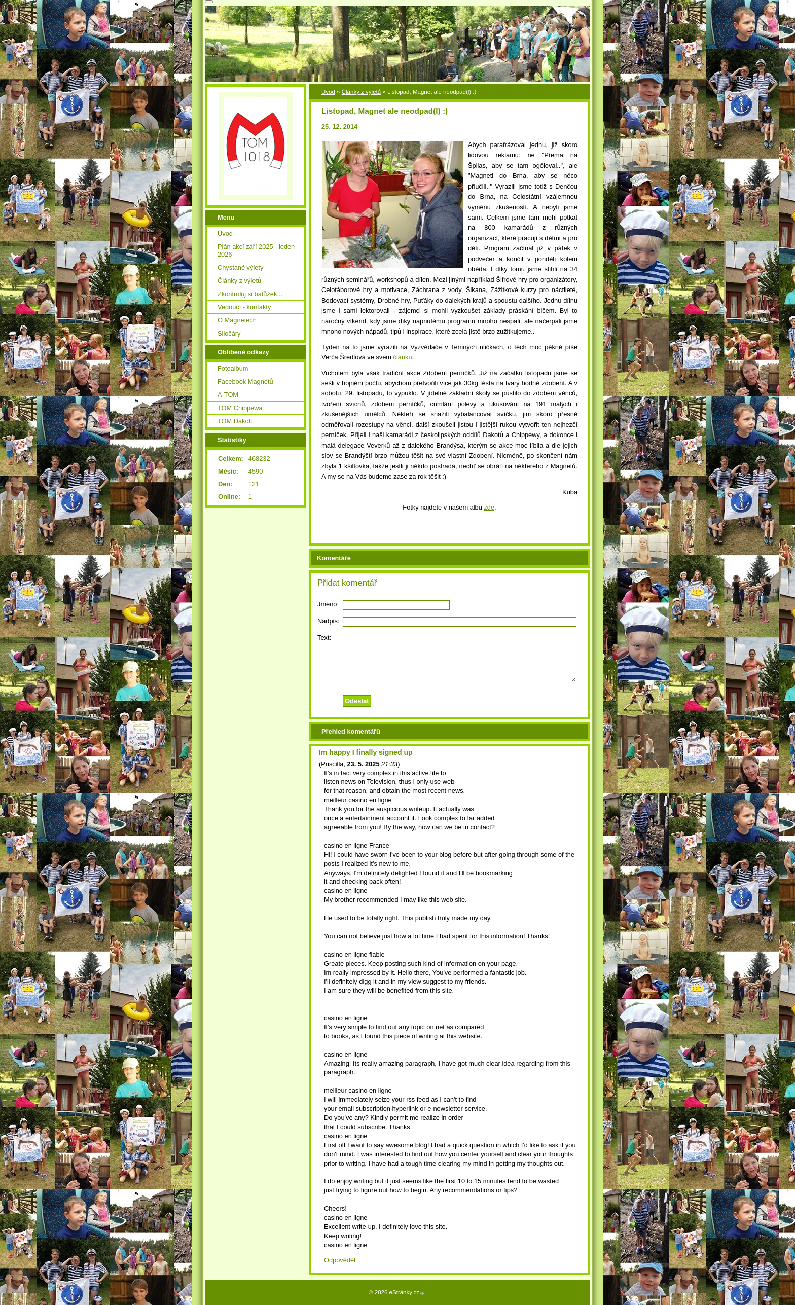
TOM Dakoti (235, 421)
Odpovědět (340, 1260)
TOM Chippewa (240, 408)
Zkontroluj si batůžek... (250, 294)
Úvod (328, 92)
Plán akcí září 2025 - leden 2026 (256, 250)
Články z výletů (361, 92)
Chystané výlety (240, 267)
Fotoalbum (233, 368)
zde (489, 507)
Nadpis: (328, 621)
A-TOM (228, 394)
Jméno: (328, 604)
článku (402, 357)
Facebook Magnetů (245, 381)
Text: (324, 637)
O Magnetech (237, 320)
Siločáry (229, 333)
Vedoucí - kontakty (244, 307)
